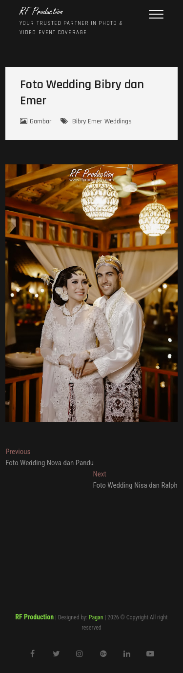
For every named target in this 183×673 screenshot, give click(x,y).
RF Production (41, 12)
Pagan (96, 617)
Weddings (118, 121)
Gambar (40, 121)
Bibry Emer (87, 121)
